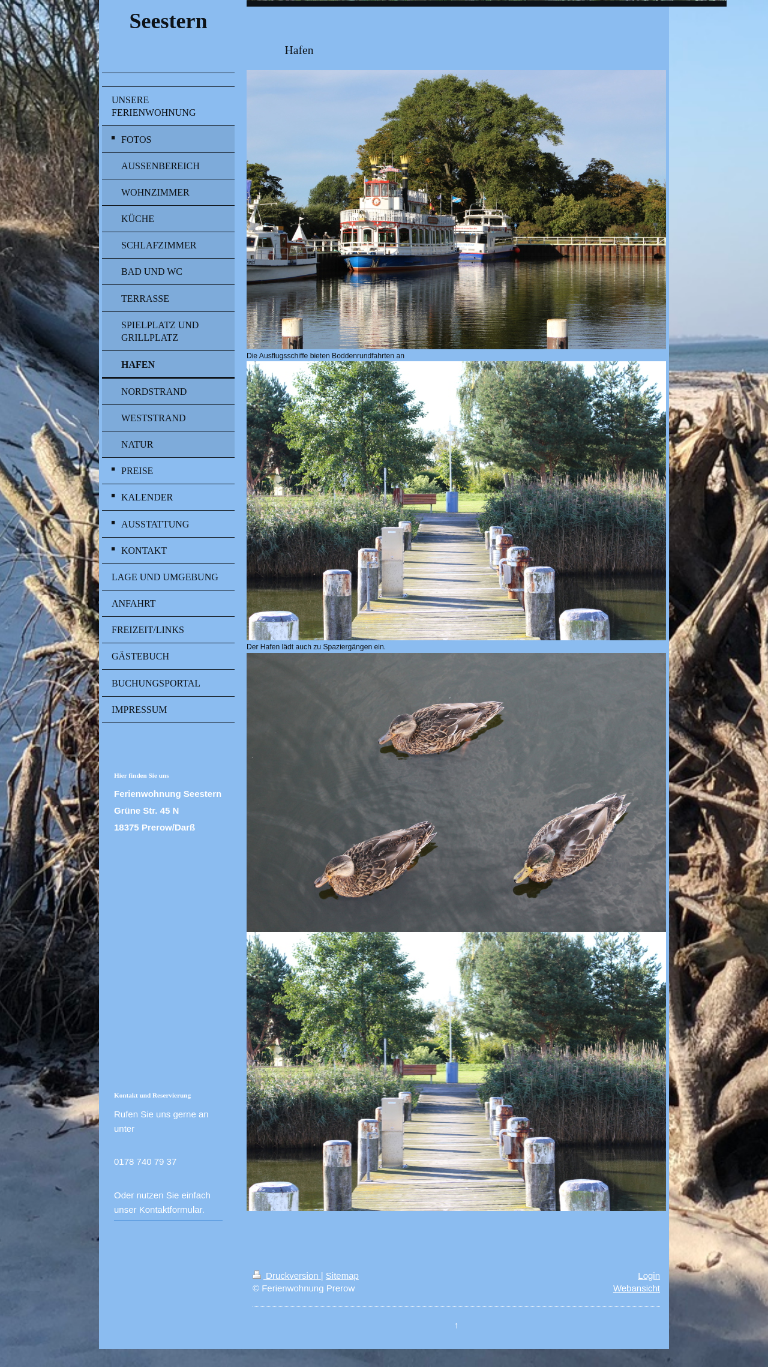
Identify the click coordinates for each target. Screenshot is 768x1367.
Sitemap (342, 1275)
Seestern (168, 21)
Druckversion (287, 1275)
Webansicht (636, 1288)
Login (649, 1275)
